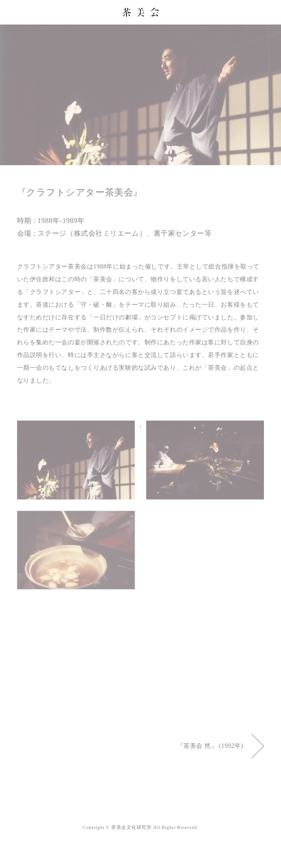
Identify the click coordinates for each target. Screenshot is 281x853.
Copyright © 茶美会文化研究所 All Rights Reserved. (140, 827)
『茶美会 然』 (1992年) (220, 746)
